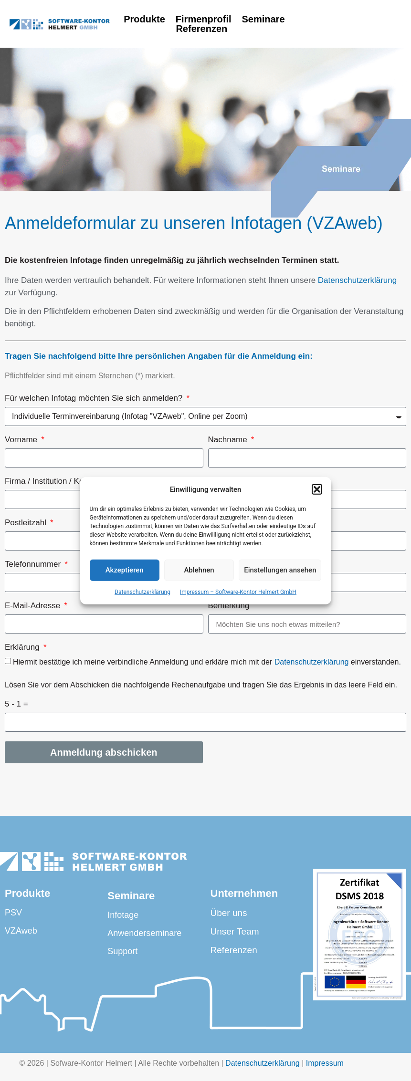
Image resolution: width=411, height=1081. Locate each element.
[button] (317, 489)
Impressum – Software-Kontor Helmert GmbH (238, 591)
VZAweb (21, 930)
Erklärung (23, 647)
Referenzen (204, 28)
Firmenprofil (204, 19)
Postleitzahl (27, 523)
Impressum (325, 1063)
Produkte (144, 19)
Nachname (229, 440)
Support (122, 951)
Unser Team (235, 931)
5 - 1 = (16, 704)
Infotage (122, 915)
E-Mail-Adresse (34, 606)
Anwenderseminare (144, 933)
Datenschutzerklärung (142, 591)
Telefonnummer (34, 564)
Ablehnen (199, 570)
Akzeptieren (124, 570)
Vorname (22, 440)
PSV (13, 912)
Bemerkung (229, 606)
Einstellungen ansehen (280, 570)
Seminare (263, 19)
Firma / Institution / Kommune (59, 481)
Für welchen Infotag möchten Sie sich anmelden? (95, 398)
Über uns (229, 913)
